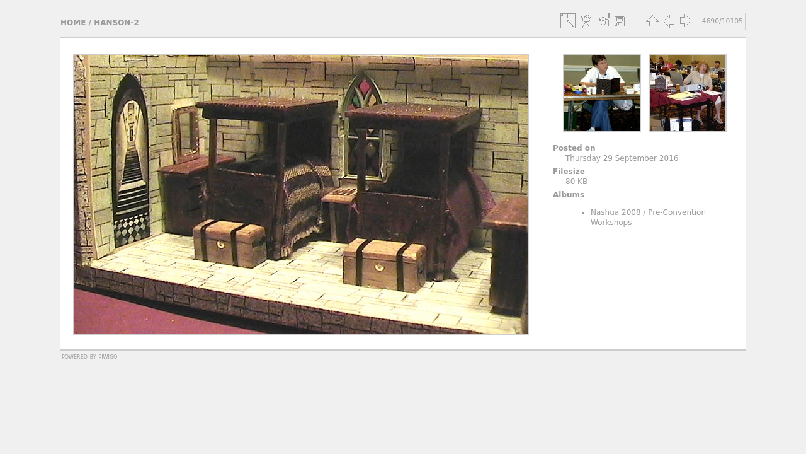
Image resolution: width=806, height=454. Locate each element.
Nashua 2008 (616, 212)
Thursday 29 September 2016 (621, 158)
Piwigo (107, 356)
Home (73, 22)
